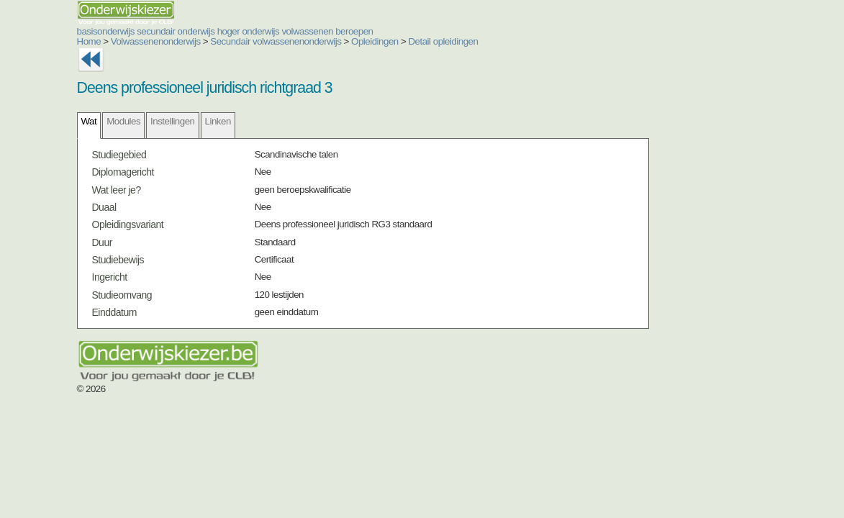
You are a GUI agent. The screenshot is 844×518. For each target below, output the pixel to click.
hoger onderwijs (248, 31)
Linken (218, 121)
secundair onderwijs (175, 31)
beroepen (354, 31)
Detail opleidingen (443, 41)
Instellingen (172, 121)
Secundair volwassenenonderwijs (275, 41)
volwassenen (307, 31)
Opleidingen (375, 41)
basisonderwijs (106, 31)
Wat (89, 121)
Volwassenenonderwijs (156, 41)
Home (89, 41)
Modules (123, 121)
